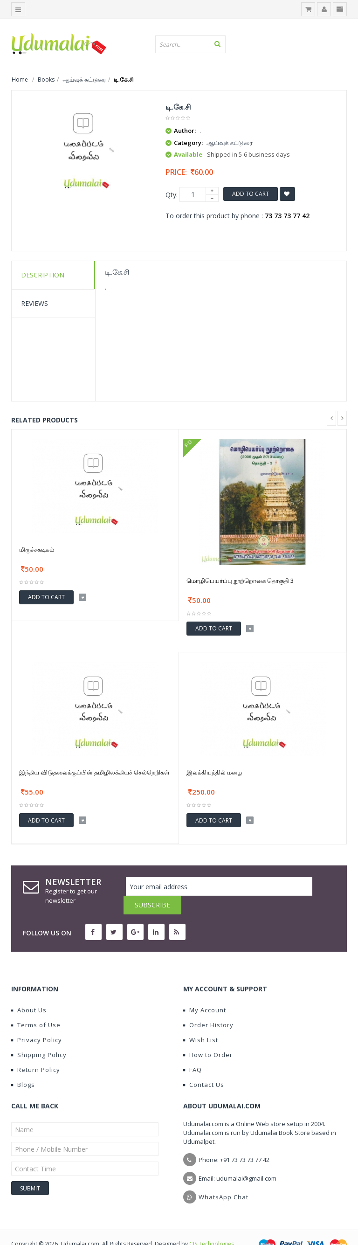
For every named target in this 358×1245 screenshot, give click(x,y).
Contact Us (203, 1066)
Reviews (34, 303)
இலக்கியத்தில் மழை (214, 772)
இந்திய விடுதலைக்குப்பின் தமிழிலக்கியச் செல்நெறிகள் (94, 772)
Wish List (200, 1021)
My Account (204, 991)
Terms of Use (36, 1006)
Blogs (23, 1066)
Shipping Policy (39, 1036)
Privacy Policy (36, 1021)
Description (42, 274)
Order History (208, 1006)
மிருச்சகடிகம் (36, 549)
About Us (29, 991)
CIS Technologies (211, 1225)
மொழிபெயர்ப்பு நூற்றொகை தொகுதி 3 (240, 580)
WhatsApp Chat (223, 1178)
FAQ (192, 1051)
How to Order (208, 1036)
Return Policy (35, 1051)
